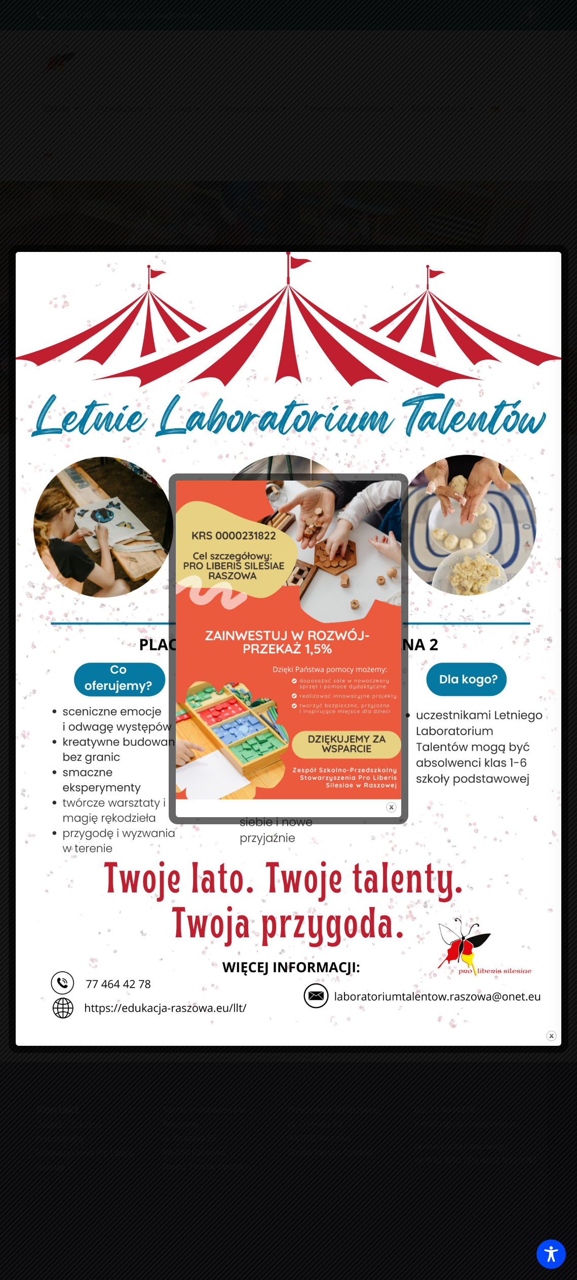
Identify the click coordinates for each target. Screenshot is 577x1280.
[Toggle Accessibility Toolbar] (551, 1254)
